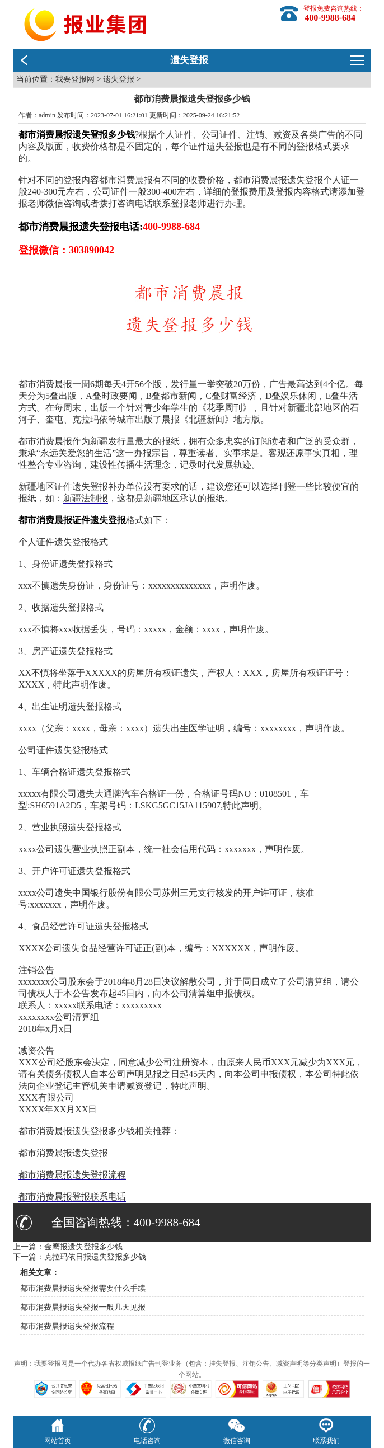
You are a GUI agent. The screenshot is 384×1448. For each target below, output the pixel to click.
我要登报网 (75, 79)
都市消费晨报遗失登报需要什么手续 (83, 1288)
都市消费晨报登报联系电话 (72, 1196)
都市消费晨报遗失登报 (63, 1153)
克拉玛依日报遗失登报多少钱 (95, 1257)
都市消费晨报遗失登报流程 (72, 1174)
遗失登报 (118, 79)
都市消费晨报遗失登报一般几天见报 (83, 1307)
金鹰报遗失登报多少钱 (83, 1247)
